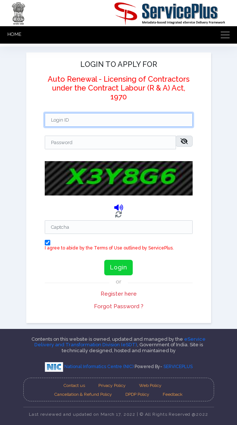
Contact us (74, 385)
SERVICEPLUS (178, 366)
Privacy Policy (112, 385)
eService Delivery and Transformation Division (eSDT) (120, 342)
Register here (119, 293)
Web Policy (150, 385)
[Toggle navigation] (223, 35)
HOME (14, 34)
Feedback (173, 394)
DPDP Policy (137, 394)
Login (118, 267)
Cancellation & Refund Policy (83, 394)
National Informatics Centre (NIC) (90, 366)
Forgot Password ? (118, 306)
